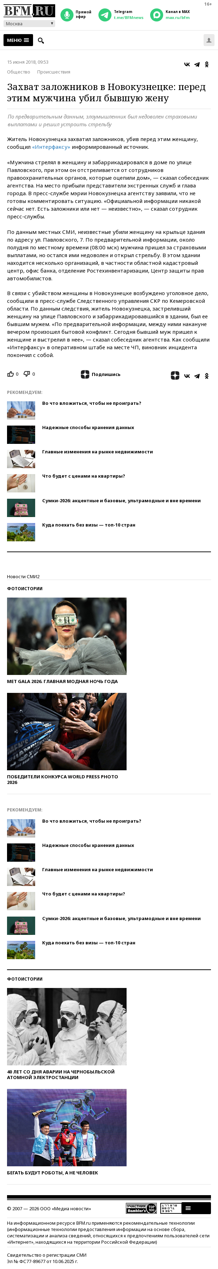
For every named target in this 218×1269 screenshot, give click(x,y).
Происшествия (53, 72)
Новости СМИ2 (23, 576)
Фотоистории (25, 589)
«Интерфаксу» (51, 146)
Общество (18, 72)
